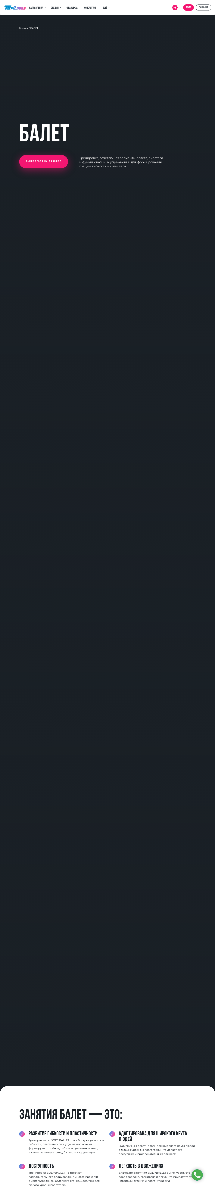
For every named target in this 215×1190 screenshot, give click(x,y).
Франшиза (72, 7)
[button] (43, 161)
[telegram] (175, 7)
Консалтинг (90, 7)
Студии (55, 7)
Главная (23, 28)
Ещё (105, 7)
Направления (36, 7)
